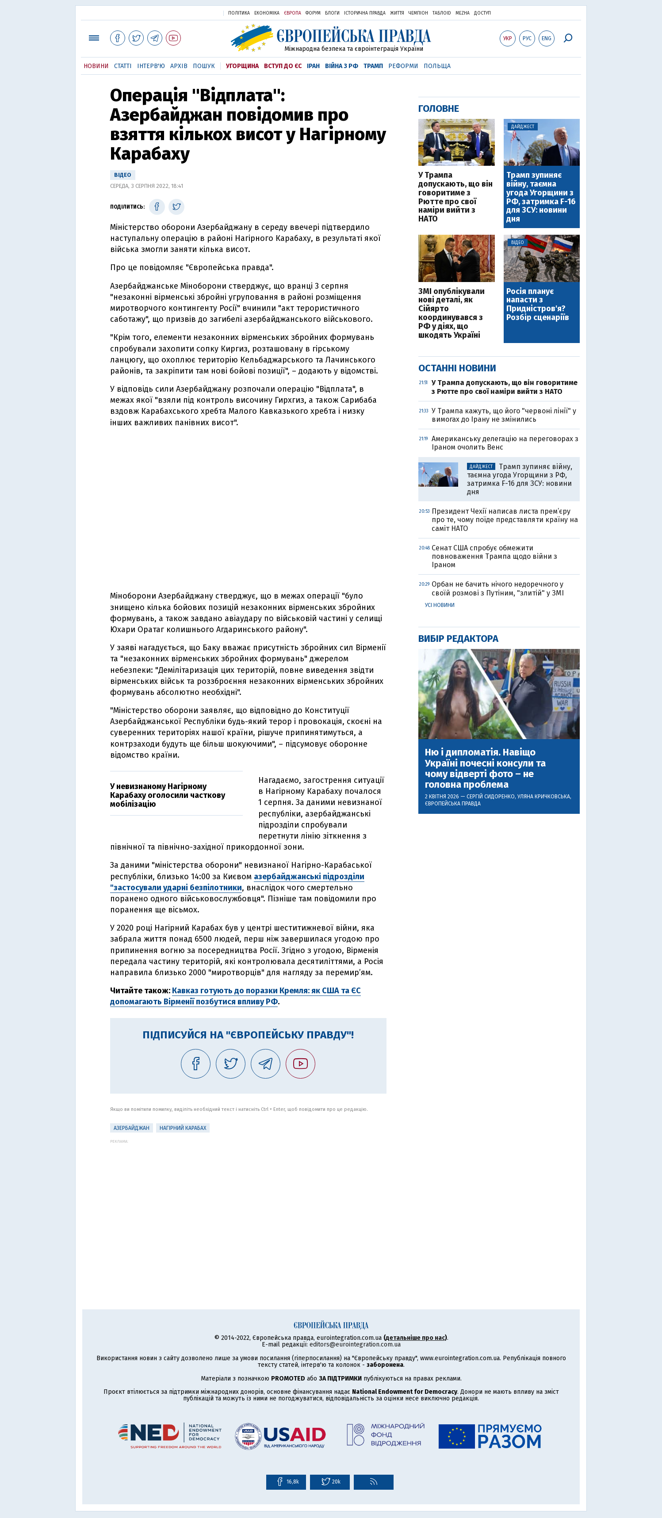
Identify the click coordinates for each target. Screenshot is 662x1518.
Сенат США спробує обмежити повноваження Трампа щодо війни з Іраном (494, 556)
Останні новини (457, 368)
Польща (437, 66)
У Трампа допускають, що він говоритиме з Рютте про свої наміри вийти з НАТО (455, 197)
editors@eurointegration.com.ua (355, 1344)
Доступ (482, 13)
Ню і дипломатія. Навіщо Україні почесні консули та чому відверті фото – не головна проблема (485, 768)
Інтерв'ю (151, 66)
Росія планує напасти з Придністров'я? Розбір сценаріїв (537, 304)
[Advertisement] (248, 1205)
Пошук (204, 66)
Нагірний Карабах (183, 1128)
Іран (313, 66)
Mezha (462, 13)
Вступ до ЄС (283, 66)
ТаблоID (441, 13)
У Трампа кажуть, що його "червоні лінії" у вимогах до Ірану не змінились (504, 415)
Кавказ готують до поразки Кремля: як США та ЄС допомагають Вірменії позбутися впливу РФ (235, 996)
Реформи (403, 66)
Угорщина (242, 66)
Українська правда (195, 12)
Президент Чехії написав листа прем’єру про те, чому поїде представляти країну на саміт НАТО (505, 519)
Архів (179, 66)
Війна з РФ (341, 66)
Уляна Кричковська (543, 796)
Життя (397, 13)
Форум (313, 13)
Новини (96, 66)
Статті (123, 66)
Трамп (373, 66)
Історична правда (365, 13)
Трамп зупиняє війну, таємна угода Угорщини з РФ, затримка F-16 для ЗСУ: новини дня (541, 197)
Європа (292, 13)
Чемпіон (418, 13)
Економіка (266, 13)
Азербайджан (131, 1128)
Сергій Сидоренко (491, 796)
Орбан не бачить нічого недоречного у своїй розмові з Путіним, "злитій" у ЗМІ (498, 588)
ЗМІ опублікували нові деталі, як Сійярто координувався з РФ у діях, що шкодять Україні (451, 313)
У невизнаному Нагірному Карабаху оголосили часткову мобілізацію (167, 795)
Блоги (332, 13)
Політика (239, 13)
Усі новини (440, 605)
